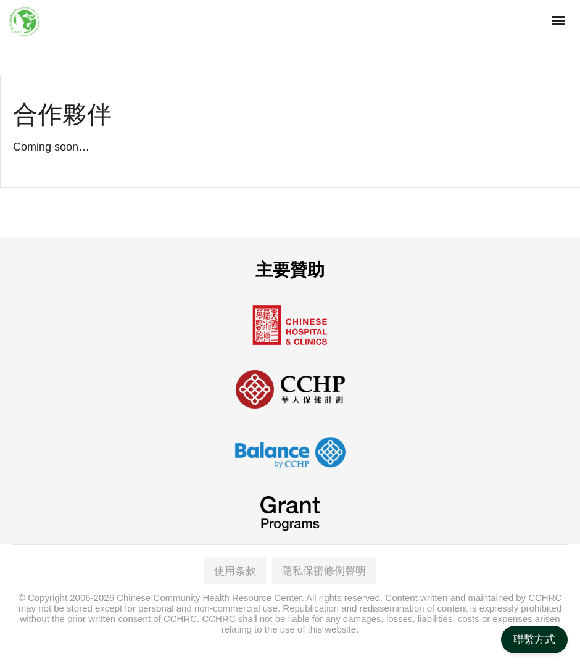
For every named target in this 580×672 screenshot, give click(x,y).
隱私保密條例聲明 (324, 569)
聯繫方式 (534, 639)
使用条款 (235, 569)
